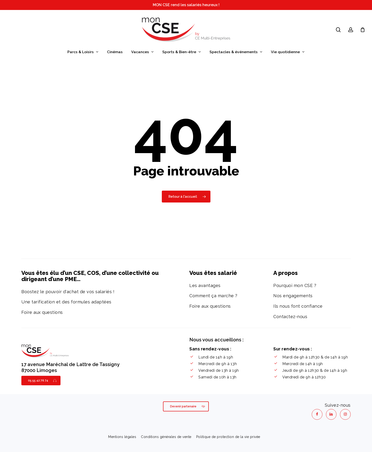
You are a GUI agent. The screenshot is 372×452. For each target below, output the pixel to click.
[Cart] (362, 29)
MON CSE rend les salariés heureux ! (186, 5)
